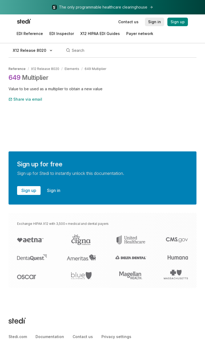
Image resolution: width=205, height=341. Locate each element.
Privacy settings (116, 336)
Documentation (50, 336)
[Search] (130, 50)
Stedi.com (18, 336)
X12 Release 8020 (45, 69)
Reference (17, 69)
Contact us (83, 336)
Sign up (28, 190)
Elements (72, 69)
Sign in (53, 190)
